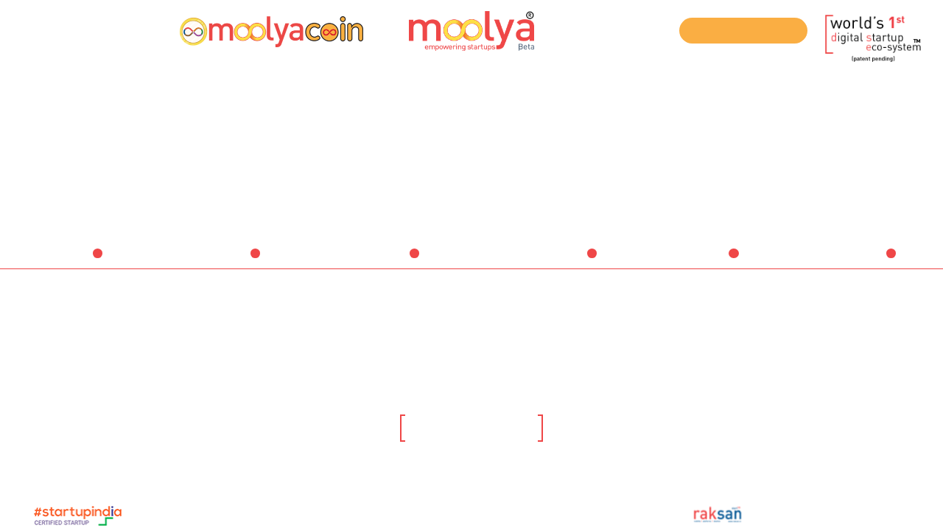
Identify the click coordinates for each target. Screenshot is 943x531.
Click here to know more (471, 429)
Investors (386, 260)
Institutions (701, 260)
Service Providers (544, 260)
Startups (229, 260)
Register (50, 29)
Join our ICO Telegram (744, 31)
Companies (858, 260)
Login (108, 29)
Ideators (72, 260)
